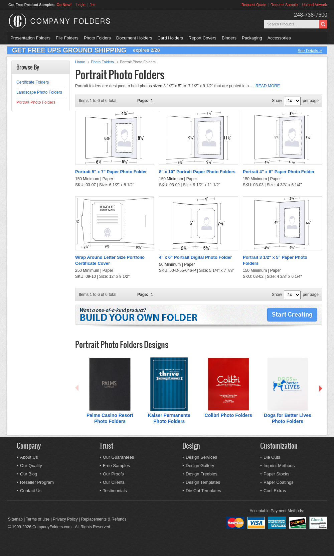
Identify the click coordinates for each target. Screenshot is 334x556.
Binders (229, 37)
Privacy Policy (65, 519)
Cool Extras (275, 490)
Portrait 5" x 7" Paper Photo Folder (111, 171)
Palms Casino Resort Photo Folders (110, 418)
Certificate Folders (32, 82)
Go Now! (63, 5)
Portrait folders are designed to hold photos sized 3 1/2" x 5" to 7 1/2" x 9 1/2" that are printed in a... (177, 86)
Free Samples (116, 465)
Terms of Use (38, 519)
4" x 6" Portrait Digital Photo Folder (195, 257)
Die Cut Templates (203, 490)
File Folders (67, 37)
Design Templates (203, 482)
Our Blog (28, 473)
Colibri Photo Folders (228, 415)
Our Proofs (113, 473)
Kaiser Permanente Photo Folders (169, 418)
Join (93, 5)
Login (80, 5)
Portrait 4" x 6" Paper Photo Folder (279, 171)
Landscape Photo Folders (39, 92)
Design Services (201, 457)
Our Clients (114, 482)
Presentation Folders (30, 37)
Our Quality (31, 465)
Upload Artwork (314, 5)
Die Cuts (272, 457)
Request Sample (284, 5)
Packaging (252, 37)
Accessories (279, 37)
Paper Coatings (279, 482)
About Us (29, 457)
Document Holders (134, 37)
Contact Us (30, 490)
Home (80, 62)
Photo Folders (97, 37)
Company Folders (77, 21)
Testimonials (115, 490)
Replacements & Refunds (104, 519)
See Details (310, 50)
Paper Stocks (276, 473)
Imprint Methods (279, 465)
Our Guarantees (118, 457)
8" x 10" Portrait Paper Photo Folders (197, 171)
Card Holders (170, 37)
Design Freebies (201, 473)
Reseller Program (37, 482)
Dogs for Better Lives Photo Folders (287, 418)
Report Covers (202, 37)
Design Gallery (200, 465)
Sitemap (15, 519)
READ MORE (268, 86)
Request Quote (253, 5)
